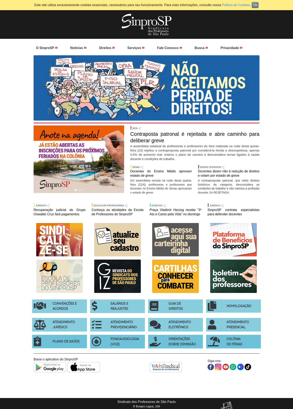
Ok (255, 5)
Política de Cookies (236, 5)
